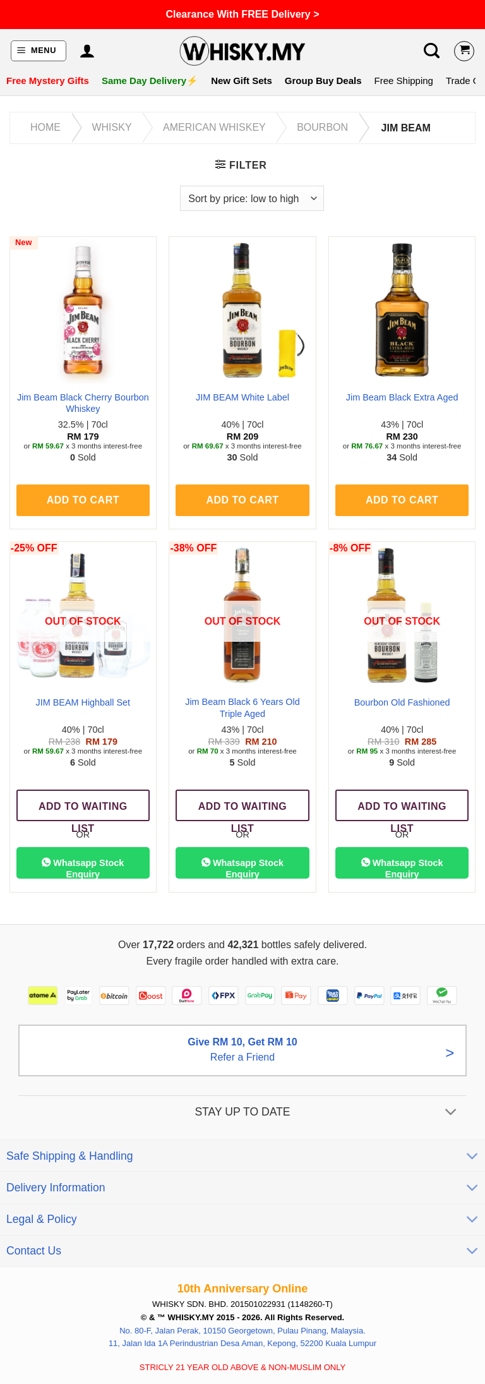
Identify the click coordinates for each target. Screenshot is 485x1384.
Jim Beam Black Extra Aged (402, 397)
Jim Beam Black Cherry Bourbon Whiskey (83, 403)
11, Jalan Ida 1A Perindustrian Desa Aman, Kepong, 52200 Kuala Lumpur (242, 1343)
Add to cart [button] (83, 500)
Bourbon (322, 127)
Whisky (111, 127)
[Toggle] (451, 1112)
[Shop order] (251, 198)
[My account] (87, 51)
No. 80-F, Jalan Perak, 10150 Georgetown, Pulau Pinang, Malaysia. (242, 1330)
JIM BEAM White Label (242, 397)
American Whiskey (214, 127)
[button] (38, 50)
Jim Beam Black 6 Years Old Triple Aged (242, 708)
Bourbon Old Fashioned (402, 702)
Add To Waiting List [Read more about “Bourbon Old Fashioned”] (401, 811)
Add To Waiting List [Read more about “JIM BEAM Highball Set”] (83, 811)
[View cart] (464, 51)
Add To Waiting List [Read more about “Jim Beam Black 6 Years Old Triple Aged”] (242, 811)
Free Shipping (403, 80)
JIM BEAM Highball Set (83, 702)
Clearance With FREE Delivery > (242, 14)
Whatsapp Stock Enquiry (83, 868)
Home (45, 127)
